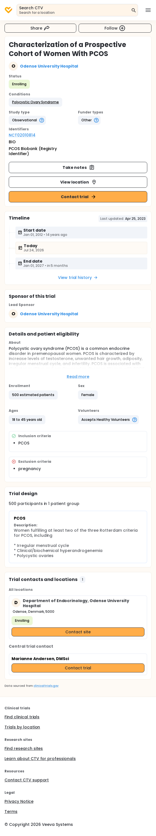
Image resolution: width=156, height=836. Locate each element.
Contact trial (79, 197)
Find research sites (24, 748)
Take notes (79, 167)
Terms (11, 811)
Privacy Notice (19, 801)
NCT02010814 (22, 135)
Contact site (78, 632)
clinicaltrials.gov (46, 686)
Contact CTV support (27, 780)
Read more (78, 376)
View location (78, 182)
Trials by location (22, 727)
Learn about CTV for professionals (40, 758)
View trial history (78, 277)
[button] (35, 102)
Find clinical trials (22, 717)
